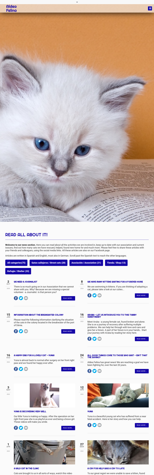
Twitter (21, 322)
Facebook (16, 322)
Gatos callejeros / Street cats (48, 263)
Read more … (68, 322)
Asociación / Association (86, 263)
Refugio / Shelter (18, 271)
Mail (26, 322)
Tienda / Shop (116, 263)
